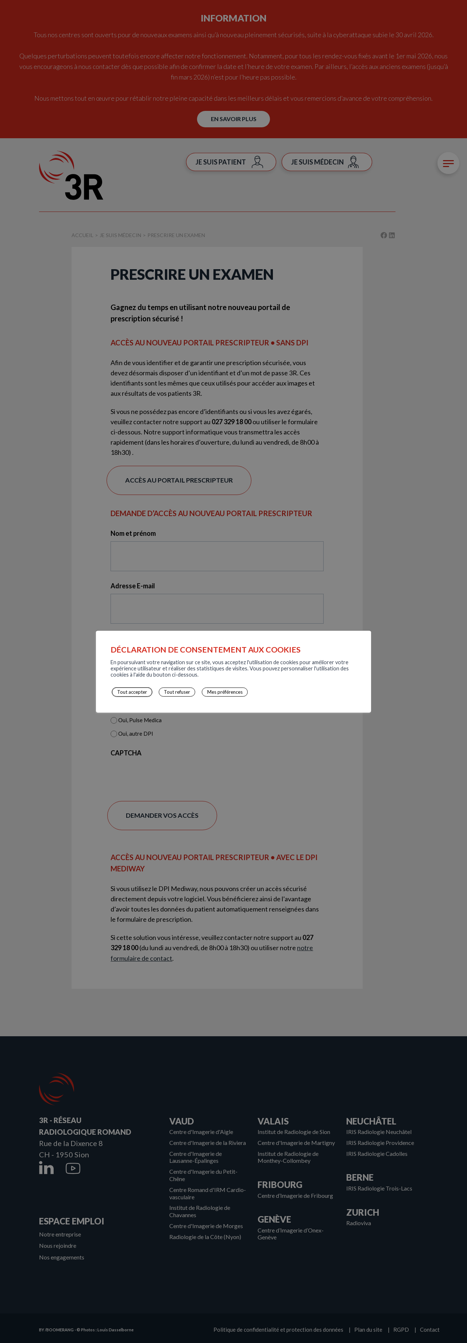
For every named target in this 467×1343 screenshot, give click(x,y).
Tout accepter (128, 692)
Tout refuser (171, 692)
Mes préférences (217, 692)
